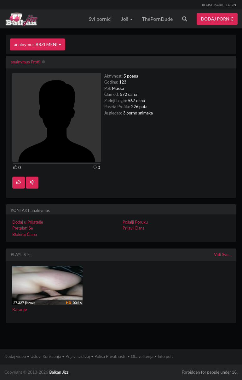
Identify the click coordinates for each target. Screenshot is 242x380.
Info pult (165, 356)
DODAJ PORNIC (217, 18)
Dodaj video (15, 356)
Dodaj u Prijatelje (27, 222)
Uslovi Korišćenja (46, 356)
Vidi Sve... (222, 254)
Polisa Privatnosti (110, 356)
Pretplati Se (22, 228)
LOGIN (231, 5)
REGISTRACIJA (212, 5)
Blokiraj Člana (24, 234)
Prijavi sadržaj (78, 356)
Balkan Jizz (58, 372)
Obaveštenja (142, 356)
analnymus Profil (25, 61)
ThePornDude (157, 19)
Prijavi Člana (134, 228)
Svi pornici (100, 19)
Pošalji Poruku (135, 222)
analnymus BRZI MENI (37, 44)
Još (127, 19)
